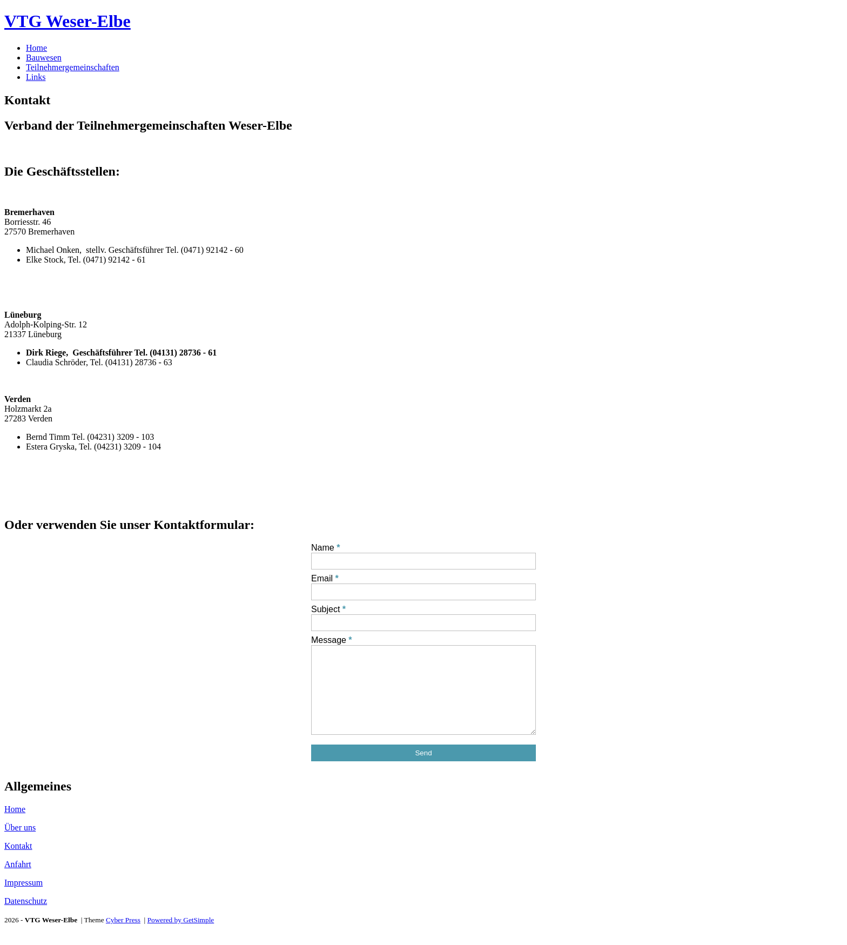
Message (328, 640)
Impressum (23, 898)
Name (322, 547)
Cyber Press (123, 936)
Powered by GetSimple (180, 936)
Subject (325, 609)
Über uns (20, 843)
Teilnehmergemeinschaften (72, 67)
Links (35, 77)
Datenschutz (25, 917)
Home (36, 47)
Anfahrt (17, 880)
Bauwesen (44, 57)
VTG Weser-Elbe (67, 21)
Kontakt (18, 862)
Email (322, 578)
